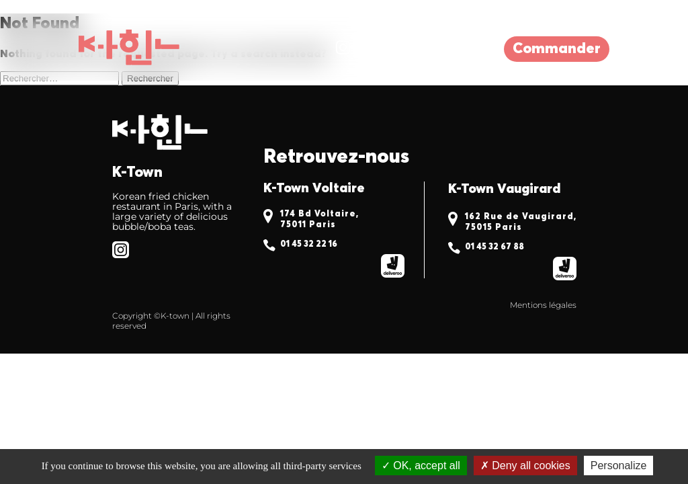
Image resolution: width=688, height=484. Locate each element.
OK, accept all (421, 465)
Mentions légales (543, 305)
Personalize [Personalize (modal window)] (619, 465)
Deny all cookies (525, 465)
